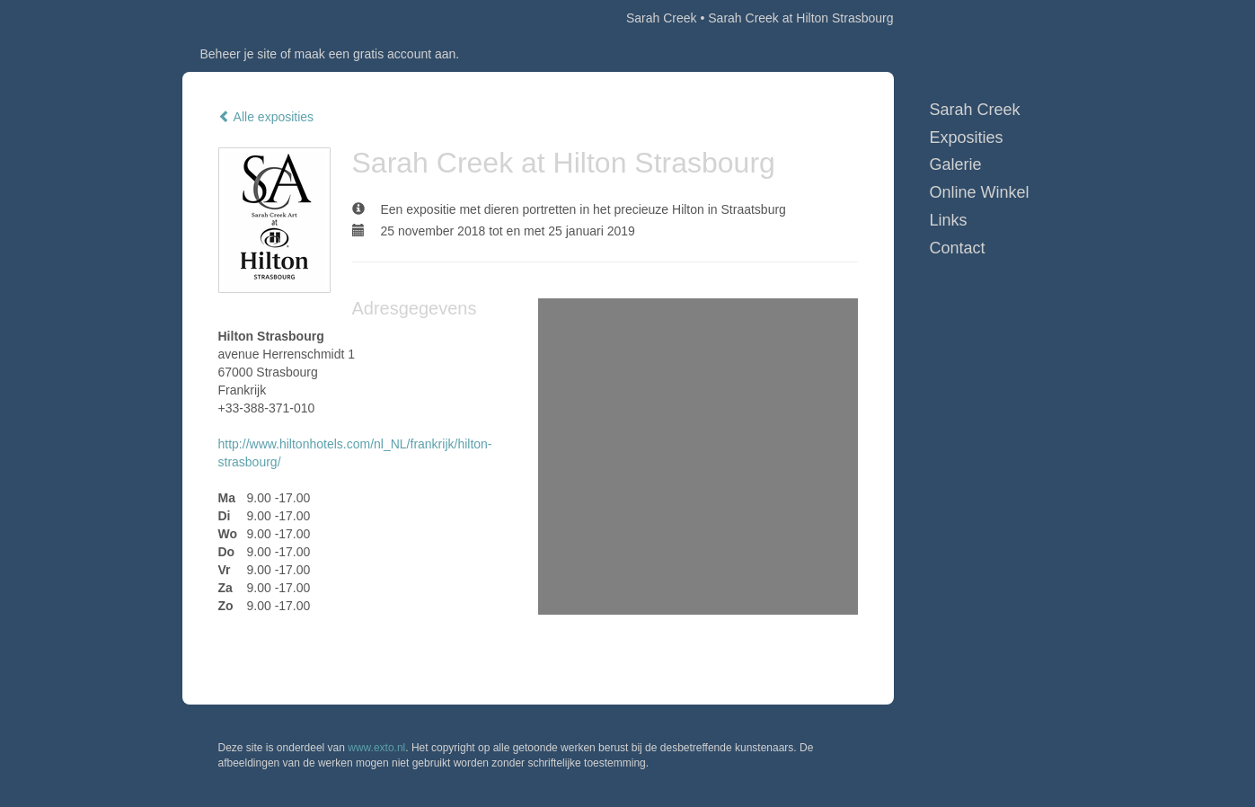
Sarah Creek (661, 18)
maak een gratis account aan (375, 54)
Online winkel (980, 192)
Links (949, 220)
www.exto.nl (376, 747)
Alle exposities (266, 117)
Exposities (966, 137)
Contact (957, 248)
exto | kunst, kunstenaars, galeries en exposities (233, 18)
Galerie (956, 164)
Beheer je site (239, 54)
